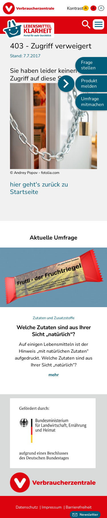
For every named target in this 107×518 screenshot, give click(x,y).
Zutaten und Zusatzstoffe (53, 318)
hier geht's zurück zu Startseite (39, 188)
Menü (98, 24)
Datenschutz (27, 507)
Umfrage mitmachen (92, 101)
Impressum (52, 507)
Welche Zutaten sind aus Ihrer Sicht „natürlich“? (54, 331)
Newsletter (89, 514)
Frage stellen (88, 65)
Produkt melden (89, 83)
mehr (54, 375)
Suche (86, 24)
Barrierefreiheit (79, 507)
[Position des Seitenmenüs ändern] (66, 83)
